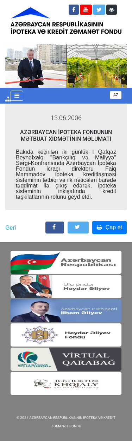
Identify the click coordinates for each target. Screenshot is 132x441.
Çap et (109, 227)
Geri (10, 228)
